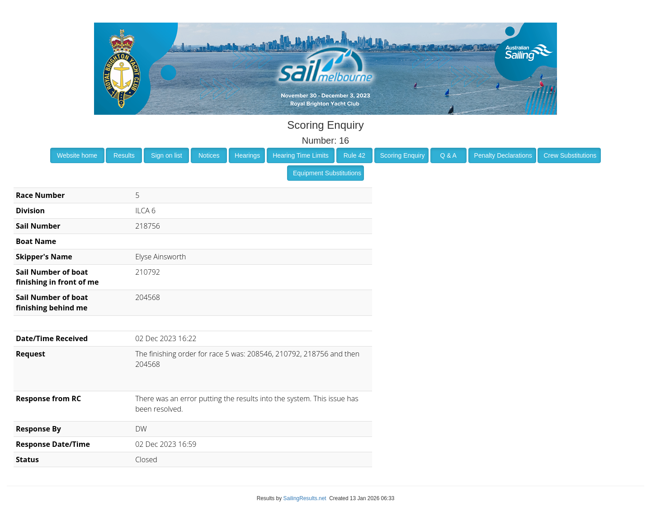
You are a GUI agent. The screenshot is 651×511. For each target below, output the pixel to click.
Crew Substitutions (569, 155)
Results (124, 155)
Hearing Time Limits (301, 155)
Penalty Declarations (503, 155)
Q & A (448, 155)
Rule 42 (354, 155)
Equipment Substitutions (327, 173)
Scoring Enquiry (402, 155)
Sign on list (166, 155)
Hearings (247, 155)
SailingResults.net (304, 498)
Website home (77, 155)
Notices (209, 155)
